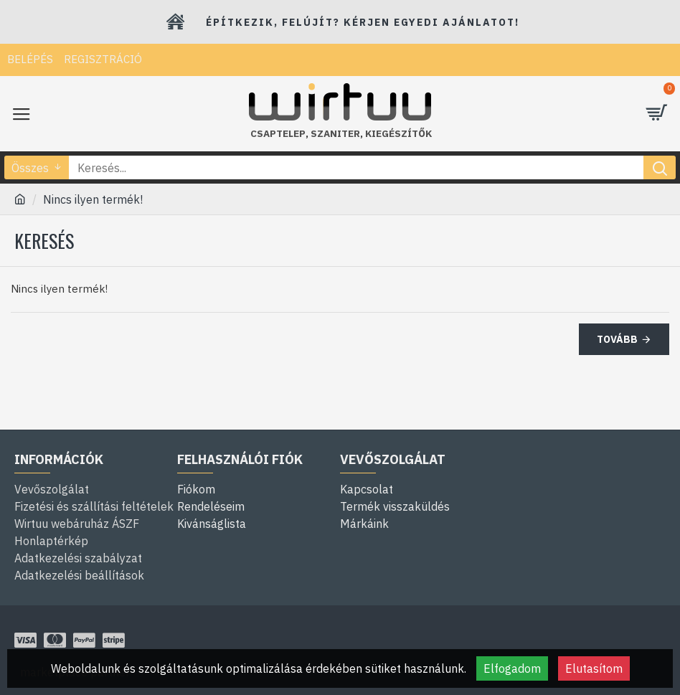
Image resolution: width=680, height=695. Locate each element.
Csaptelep (278, 133)
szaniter (335, 133)
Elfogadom (512, 668)
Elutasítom (594, 668)
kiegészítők (398, 133)
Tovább (617, 339)
